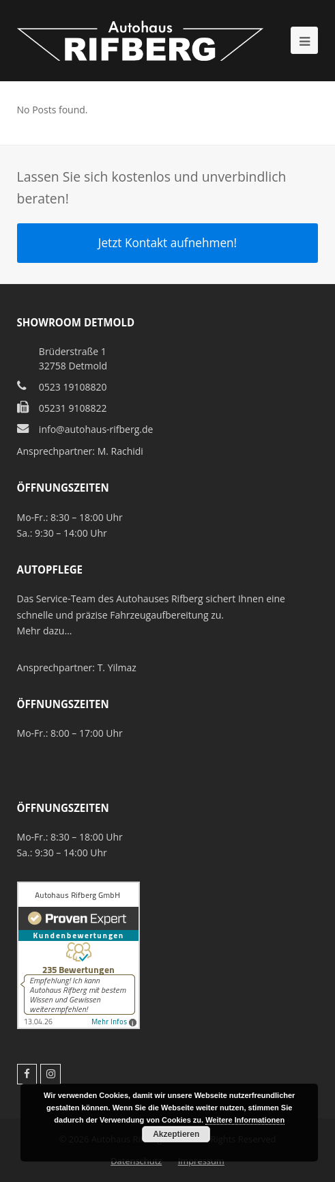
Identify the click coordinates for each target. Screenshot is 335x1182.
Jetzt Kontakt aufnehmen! (167, 243)
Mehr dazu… (44, 630)
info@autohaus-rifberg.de (96, 429)
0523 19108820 (73, 386)
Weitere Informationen (245, 1120)
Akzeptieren (176, 1134)
